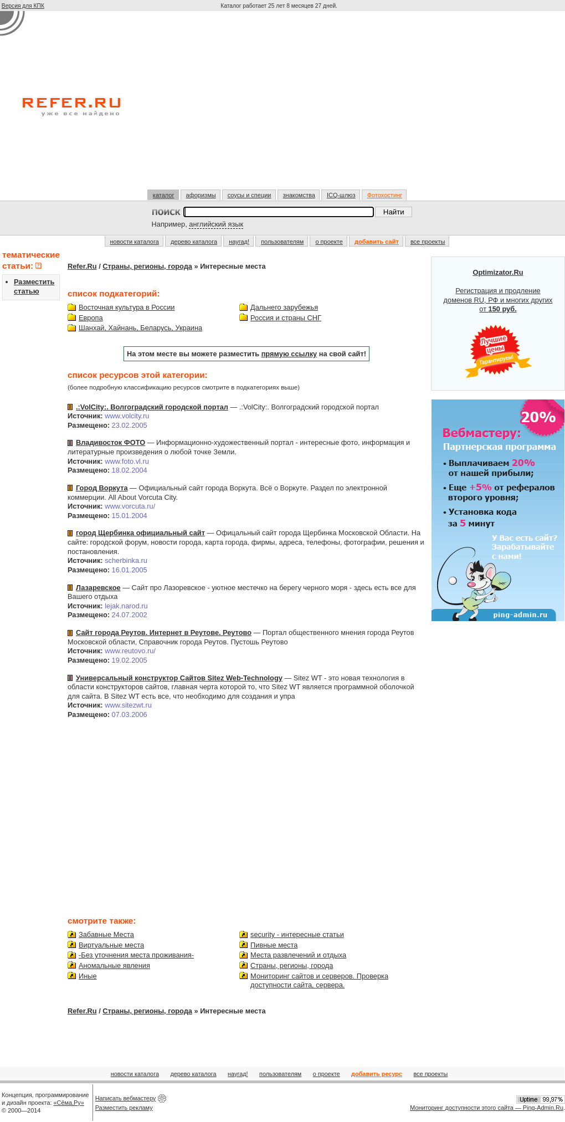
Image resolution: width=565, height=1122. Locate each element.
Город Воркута (102, 488)
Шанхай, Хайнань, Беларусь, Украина (140, 328)
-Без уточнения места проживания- (136, 955)
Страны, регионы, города (147, 266)
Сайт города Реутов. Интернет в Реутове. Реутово (163, 632)
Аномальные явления (114, 965)
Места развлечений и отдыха (298, 955)
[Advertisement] (280, 104)
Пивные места (273, 945)
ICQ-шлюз (341, 195)
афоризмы (201, 195)
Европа (91, 318)
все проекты (427, 241)
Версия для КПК (23, 6)
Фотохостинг (384, 195)
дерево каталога (194, 241)
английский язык (216, 224)
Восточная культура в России (127, 307)
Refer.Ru (82, 266)
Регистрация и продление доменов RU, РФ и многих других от (498, 323)
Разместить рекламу (124, 1107)
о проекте (328, 241)
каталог (163, 195)
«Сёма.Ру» (69, 1102)
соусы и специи (249, 195)
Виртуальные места (111, 945)
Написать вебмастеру (125, 1098)
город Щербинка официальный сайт (140, 533)
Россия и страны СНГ (285, 318)
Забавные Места (106, 934)
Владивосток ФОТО (110, 442)
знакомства (299, 195)
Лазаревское (98, 587)
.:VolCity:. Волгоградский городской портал (152, 407)
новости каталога (134, 241)
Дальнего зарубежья (284, 307)
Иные (88, 976)
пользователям (282, 241)
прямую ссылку (289, 354)
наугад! (239, 241)
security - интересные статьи (297, 934)
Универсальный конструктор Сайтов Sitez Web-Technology (179, 678)
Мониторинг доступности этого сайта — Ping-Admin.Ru (486, 1107)
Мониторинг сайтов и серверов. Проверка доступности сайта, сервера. (319, 981)
